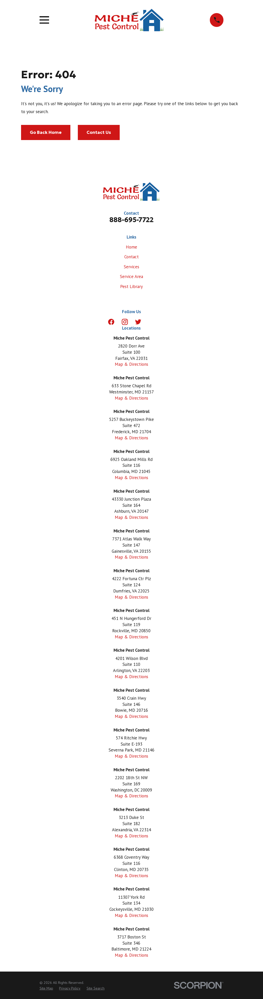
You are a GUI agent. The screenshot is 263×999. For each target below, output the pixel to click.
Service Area (131, 276)
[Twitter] (138, 322)
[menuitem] (46, 988)
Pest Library (131, 286)
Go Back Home (46, 132)
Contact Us (99, 132)
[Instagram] (125, 322)
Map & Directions (131, 364)
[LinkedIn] (152, 322)
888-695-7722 (131, 220)
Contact (131, 257)
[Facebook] (111, 322)
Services (131, 267)
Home (131, 247)
